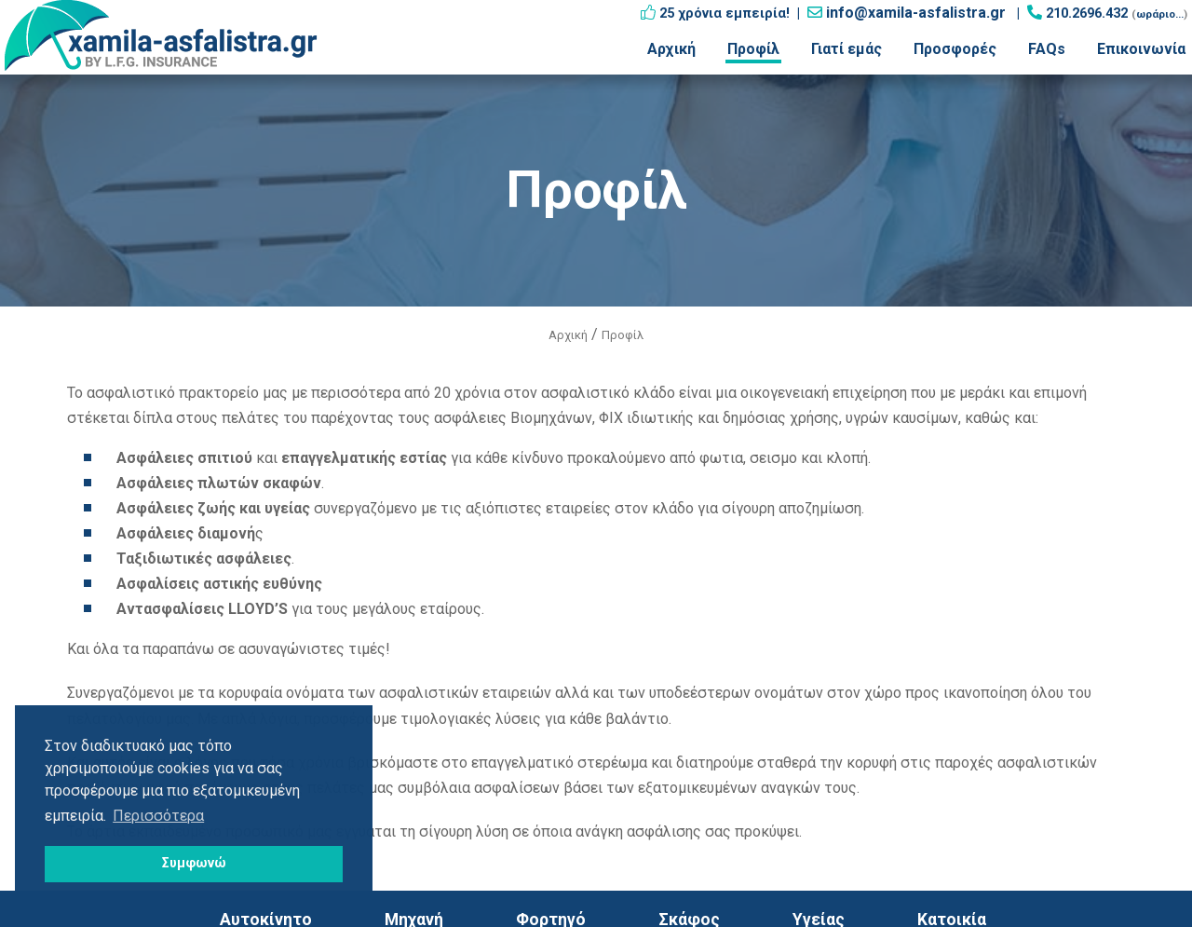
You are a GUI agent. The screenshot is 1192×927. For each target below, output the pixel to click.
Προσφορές (955, 49)
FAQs (1046, 49)
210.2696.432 (1087, 13)
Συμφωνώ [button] (194, 863)
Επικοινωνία (1141, 49)
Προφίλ (753, 49)
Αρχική (671, 49)
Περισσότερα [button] (158, 816)
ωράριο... (1160, 13)
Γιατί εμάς (846, 49)
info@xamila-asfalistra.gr (916, 12)
